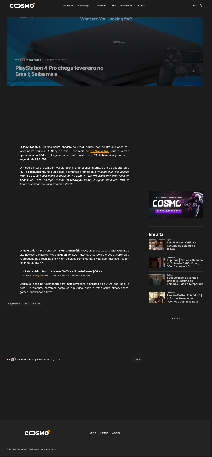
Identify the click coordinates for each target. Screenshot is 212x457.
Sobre (93, 432)
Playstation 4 (14, 303)
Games (137, 359)
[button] (194, 5)
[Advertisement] (75, 117)
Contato (104, 432)
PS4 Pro (36, 303)
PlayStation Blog (99, 151)
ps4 (26, 303)
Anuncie (116, 432)
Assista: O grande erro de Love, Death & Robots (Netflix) (61, 275)
